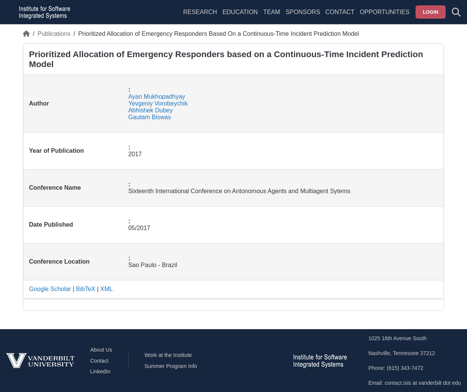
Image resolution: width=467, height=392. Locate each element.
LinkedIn (100, 371)
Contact (340, 12)
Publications (53, 33)
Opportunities (384, 12)
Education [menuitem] (240, 12)
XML (106, 289)
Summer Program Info (170, 366)
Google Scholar (50, 289)
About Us (101, 350)
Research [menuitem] (200, 12)
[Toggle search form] (456, 12)
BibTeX (85, 289)
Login (430, 12)
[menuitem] (271, 17)
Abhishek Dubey (150, 110)
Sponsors (303, 12)
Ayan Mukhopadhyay (156, 96)
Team (271, 12)
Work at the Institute (168, 355)
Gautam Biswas (149, 117)
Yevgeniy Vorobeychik (158, 103)
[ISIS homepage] (42, 12)
